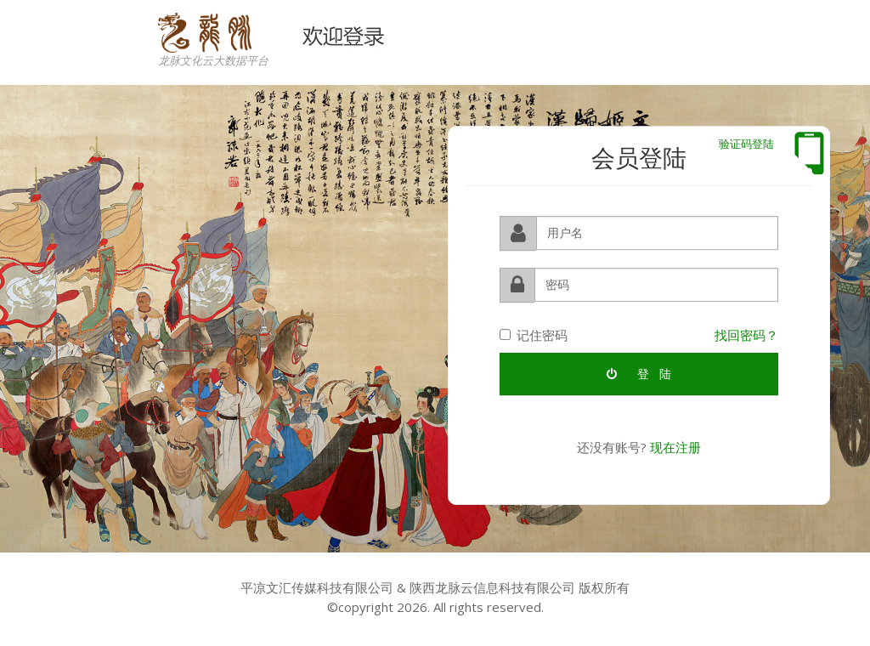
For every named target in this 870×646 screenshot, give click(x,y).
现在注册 (675, 447)
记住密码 (534, 334)
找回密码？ (746, 334)
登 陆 (639, 374)
